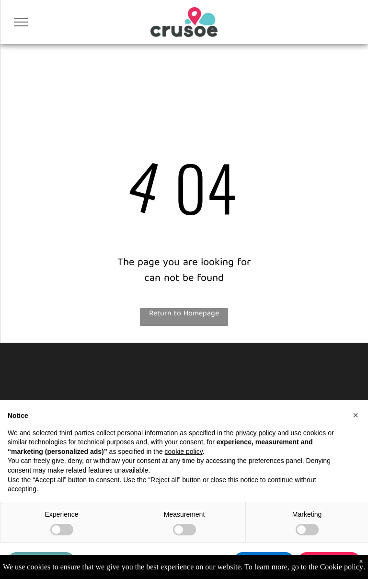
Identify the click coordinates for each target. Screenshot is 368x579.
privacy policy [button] (255, 433)
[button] (355, 415)
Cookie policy (341, 567)
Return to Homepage (184, 314)
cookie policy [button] (184, 451)
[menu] (21, 22)
